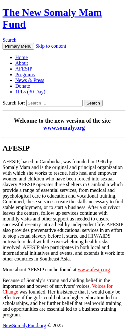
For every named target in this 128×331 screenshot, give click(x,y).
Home (21, 57)
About (21, 63)
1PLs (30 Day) (30, 91)
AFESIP (23, 68)
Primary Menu (18, 46)
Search (10, 40)
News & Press (29, 80)
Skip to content (50, 46)
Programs (25, 74)
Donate (22, 86)
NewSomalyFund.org (24, 325)
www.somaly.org (64, 127)
